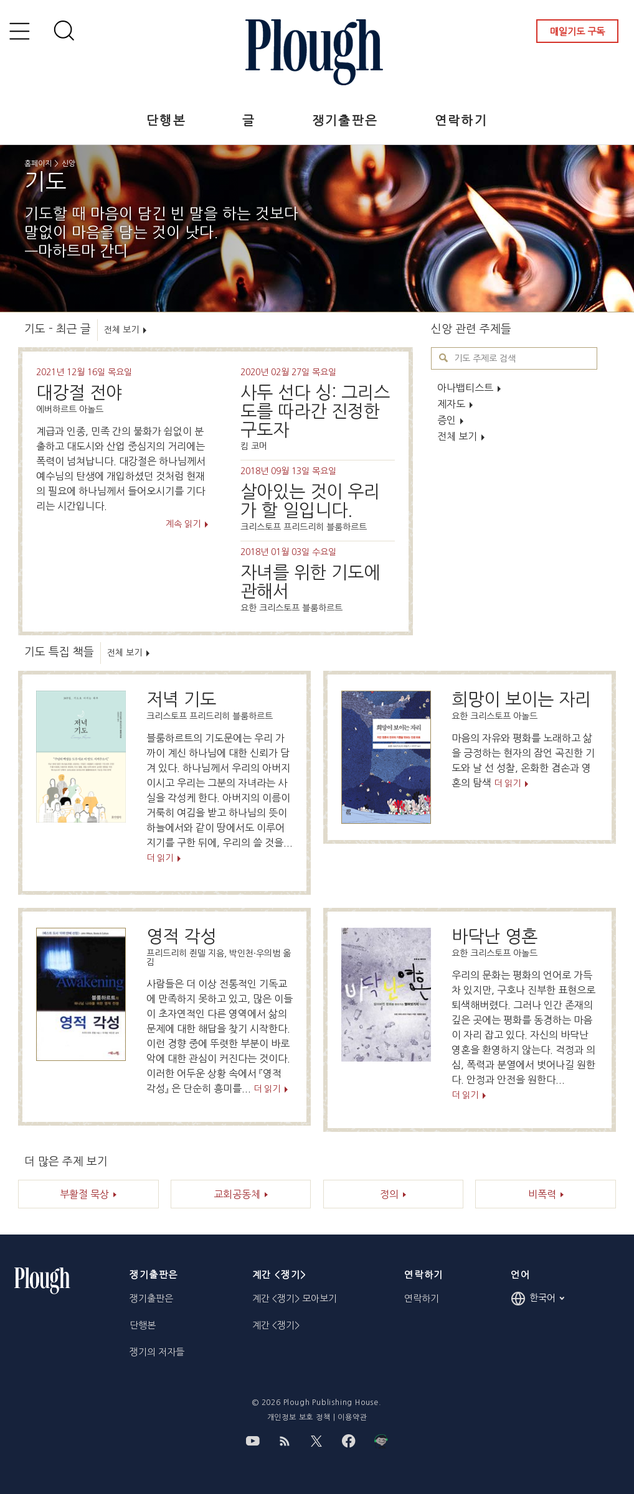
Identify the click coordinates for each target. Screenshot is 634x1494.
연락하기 (461, 120)
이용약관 (352, 1417)
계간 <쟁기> (276, 1325)
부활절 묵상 (84, 1194)
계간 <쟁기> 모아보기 (294, 1298)
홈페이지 (38, 163)
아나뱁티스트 (465, 388)
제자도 (451, 404)
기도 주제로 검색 (443, 358)
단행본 (166, 120)
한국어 (537, 1298)
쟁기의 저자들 (157, 1351)
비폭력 (542, 1194)
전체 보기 (457, 436)
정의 (389, 1194)
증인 (446, 420)
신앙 (68, 163)
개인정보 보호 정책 (299, 1417)
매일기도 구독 (577, 31)
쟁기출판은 (345, 120)
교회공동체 (237, 1194)
